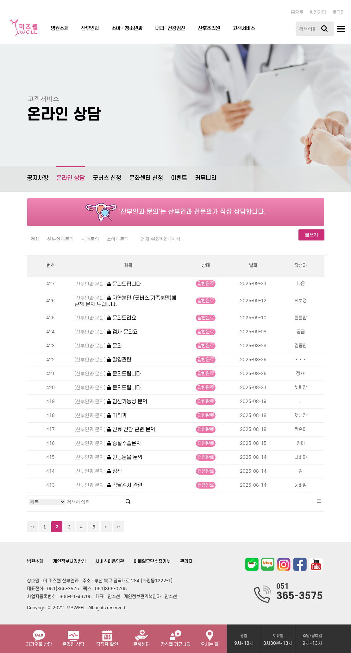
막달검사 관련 (108, 485)
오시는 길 (209, 635)
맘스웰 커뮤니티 (175, 635)
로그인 (338, 12)
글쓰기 (311, 234)
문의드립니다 (107, 284)
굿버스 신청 (107, 178)
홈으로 (297, 12)
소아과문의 (118, 238)
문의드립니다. (108, 388)
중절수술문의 (107, 443)
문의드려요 (105, 318)
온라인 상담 (70, 174)
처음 (32, 526)
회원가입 (318, 12)
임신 (98, 471)
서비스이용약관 (109, 561)
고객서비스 (244, 28)
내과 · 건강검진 (170, 28)
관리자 (186, 561)
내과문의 (90, 238)
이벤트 (179, 178)
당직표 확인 (107, 635)
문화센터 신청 (146, 178)
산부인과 (90, 28)
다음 (106, 526)
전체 (35, 238)
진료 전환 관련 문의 (114, 429)
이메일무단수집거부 (152, 561)
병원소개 (59, 28)
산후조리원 (209, 28)
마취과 (100, 416)
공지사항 (37, 178)
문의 (98, 346)
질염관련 (102, 360)
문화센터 (141, 635)
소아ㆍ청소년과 (126, 28)
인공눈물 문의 (108, 457)
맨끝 (118, 526)
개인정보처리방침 (69, 561)
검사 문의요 (106, 332)
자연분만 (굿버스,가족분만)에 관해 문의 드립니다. (125, 301)
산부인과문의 (60, 238)
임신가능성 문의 (110, 402)
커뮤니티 (205, 178)
